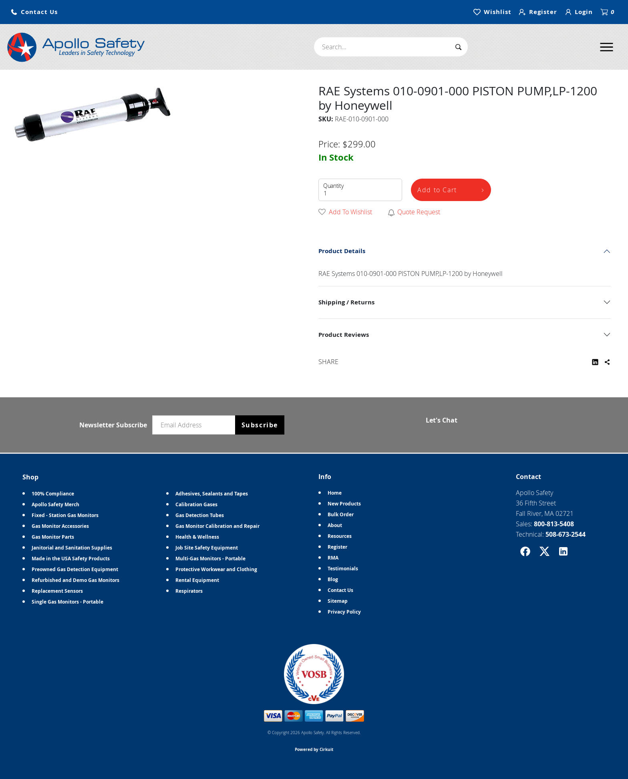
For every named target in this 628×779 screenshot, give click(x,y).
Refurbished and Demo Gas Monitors (75, 580)
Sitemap (338, 601)
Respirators (189, 591)
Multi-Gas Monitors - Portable (210, 558)
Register (337, 546)
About (335, 525)
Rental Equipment (197, 580)
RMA (333, 557)
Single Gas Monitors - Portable (67, 601)
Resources (340, 536)
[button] (34, 12)
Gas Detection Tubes (199, 515)
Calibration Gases (196, 504)
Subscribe (260, 425)
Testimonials (343, 568)
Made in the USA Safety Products (71, 558)
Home (335, 492)
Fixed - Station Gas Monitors (65, 515)
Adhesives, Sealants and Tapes (211, 493)
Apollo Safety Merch (55, 504)
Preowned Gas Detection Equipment (75, 569)
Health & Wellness (197, 536)
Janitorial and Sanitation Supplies (72, 547)
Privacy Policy (344, 611)
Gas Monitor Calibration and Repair (217, 526)
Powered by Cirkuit (314, 749)
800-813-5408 (554, 523)
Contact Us (340, 590)
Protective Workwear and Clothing (216, 569)
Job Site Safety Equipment (206, 547)
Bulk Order (341, 514)
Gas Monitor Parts (53, 536)
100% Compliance (53, 493)
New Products (344, 503)
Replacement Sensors (57, 591)
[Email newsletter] (195, 425)
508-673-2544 (565, 534)
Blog (333, 579)
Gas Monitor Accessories (60, 526)
